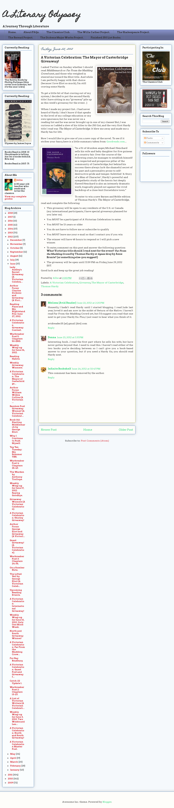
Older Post (126, 429)
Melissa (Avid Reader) (62, 302)
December (16, 240)
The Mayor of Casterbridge (107, 282)
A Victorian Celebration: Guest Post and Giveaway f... (17, 670)
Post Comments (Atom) (95, 440)
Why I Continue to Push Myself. (16, 439)
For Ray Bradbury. (16, 659)
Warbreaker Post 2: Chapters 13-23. (17, 691)
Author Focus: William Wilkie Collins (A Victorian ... (16, 394)
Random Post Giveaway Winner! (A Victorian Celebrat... (17, 411)
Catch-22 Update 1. (16, 682)
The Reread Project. (20, 37)
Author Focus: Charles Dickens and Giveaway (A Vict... (16, 293)
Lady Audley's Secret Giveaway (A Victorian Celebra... (16, 274)
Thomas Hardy (50, 286)
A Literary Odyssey (41, 15)
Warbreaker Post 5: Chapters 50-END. (17, 337)
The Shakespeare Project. (133, 32)
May (13, 754)
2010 (10, 779)
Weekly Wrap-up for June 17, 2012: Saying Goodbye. (17, 489)
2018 (10, 213)
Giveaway (85, 282)
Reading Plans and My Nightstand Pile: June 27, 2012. (17, 310)
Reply (51, 327)
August (14, 256)
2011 (10, 775)
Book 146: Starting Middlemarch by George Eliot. (17, 426)
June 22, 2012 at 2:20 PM (90, 302)
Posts (148, 138)
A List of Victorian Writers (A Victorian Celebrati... (17, 703)
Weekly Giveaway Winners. (16, 365)
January (15, 770)
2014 (10, 229)
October (15, 248)
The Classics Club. (58, 32)
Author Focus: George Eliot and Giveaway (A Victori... (17, 530)
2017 (10, 217)
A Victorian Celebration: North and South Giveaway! (17, 733)
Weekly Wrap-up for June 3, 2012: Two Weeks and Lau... (17, 718)
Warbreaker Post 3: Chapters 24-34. (17, 560)
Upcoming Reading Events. (16, 592)
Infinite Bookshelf (59, 368)
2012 (10, 237)
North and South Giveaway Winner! (16, 634)
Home (87, 429)
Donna (52, 337)
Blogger (107, 801)
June (13, 264)
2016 (10, 221)
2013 (10, 233)
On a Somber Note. (17, 569)
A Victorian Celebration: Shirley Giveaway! (17, 516)
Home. (12, 32)
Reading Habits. (15, 357)
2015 (10, 225)
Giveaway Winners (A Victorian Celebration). (17, 504)
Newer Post (49, 429)
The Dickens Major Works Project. (62, 37)
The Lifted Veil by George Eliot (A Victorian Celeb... (16, 580)
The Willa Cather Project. (93, 32)
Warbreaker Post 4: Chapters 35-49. (17, 464)
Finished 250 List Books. (106, 37)
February (15, 766)
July (12, 260)
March (14, 762)
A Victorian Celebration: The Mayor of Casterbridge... (17, 377)
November (16, 244)
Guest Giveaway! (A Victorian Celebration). (17, 546)
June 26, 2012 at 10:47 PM (86, 368)
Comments (151, 142)
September (16, 252)
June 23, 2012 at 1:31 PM (70, 337)
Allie (56, 278)
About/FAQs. (31, 32)
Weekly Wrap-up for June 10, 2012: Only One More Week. (17, 621)
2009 (11, 783)
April (13, 758)
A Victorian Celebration (64, 282)
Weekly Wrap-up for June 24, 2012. (17, 349)
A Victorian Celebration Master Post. (17, 745)
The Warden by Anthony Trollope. (17, 475)
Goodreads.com (115, 141)
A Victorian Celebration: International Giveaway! (17, 605)
